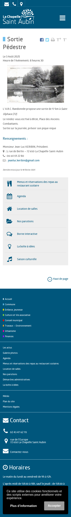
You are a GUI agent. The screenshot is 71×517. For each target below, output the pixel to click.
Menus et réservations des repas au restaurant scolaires (31, 363)
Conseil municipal (13, 320)
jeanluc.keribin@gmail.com (24, 160)
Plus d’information (23, 505)
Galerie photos (10, 352)
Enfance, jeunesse (14, 309)
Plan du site (9, 401)
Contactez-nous (19, 452)
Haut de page (57, 278)
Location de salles (11, 368)
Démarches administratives (16, 379)
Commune (10, 304)
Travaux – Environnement (18, 325)
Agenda (6, 358)
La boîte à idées (10, 384)
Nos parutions (10, 374)
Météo (6, 396)
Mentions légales (11, 406)
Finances (9, 336)
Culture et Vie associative (17, 315)
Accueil (8, 299)
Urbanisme (10, 331)
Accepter (54, 505)
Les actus (7, 347)
